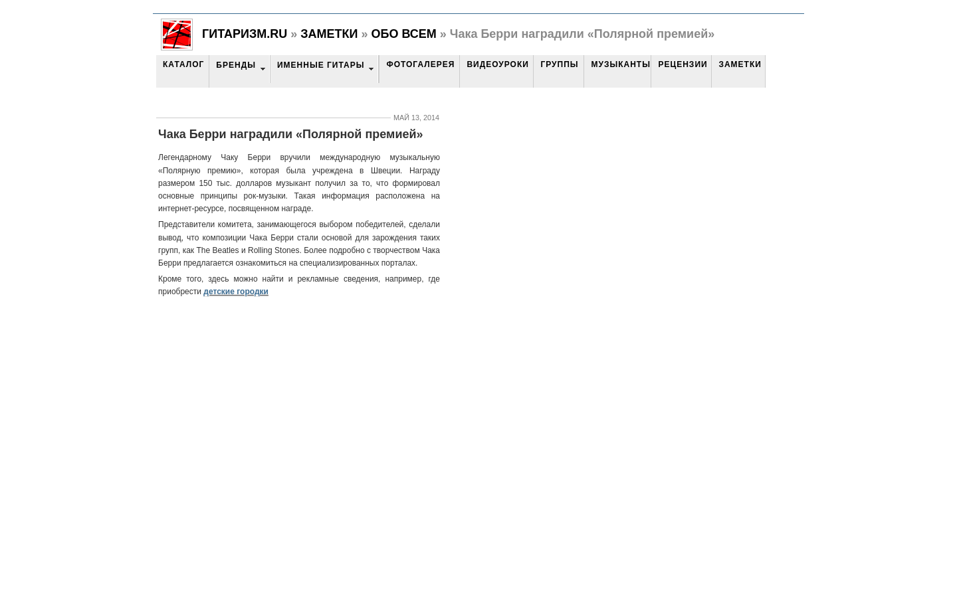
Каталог (183, 64)
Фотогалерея (420, 64)
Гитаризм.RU (244, 34)
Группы (559, 64)
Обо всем (403, 34)
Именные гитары (320, 65)
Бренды (236, 65)
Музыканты (620, 64)
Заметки (329, 34)
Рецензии (682, 64)
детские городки (235, 291)
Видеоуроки (497, 64)
